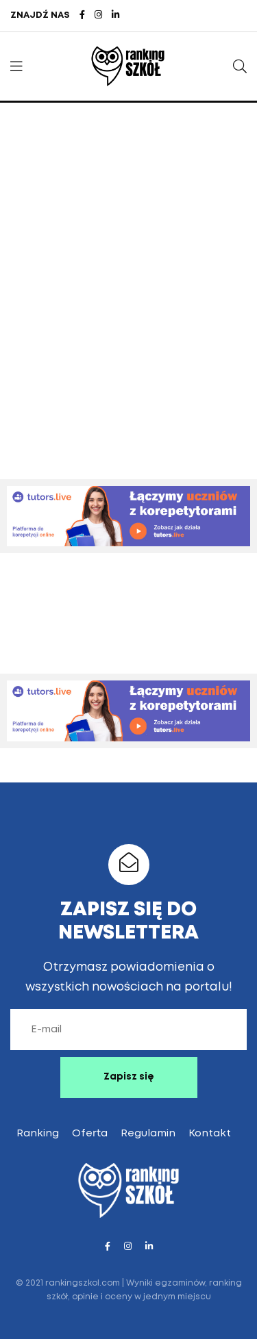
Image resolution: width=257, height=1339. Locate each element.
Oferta (90, 1133)
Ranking (37, 1133)
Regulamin (148, 1133)
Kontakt (209, 1133)
